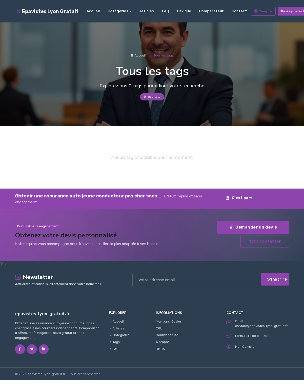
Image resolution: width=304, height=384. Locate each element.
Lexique (184, 11)
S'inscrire (277, 279)
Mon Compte (240, 346)
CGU (159, 328)
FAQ (165, 11)
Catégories (118, 11)
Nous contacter (264, 241)
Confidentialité (167, 335)
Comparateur (211, 11)
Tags (114, 342)
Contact (239, 11)
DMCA (160, 349)
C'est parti (240, 198)
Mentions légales (169, 321)
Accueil (93, 11)
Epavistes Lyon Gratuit (47, 11)
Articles (146, 11)
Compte (263, 11)
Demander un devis (253, 227)
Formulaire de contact (247, 335)
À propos (163, 342)
